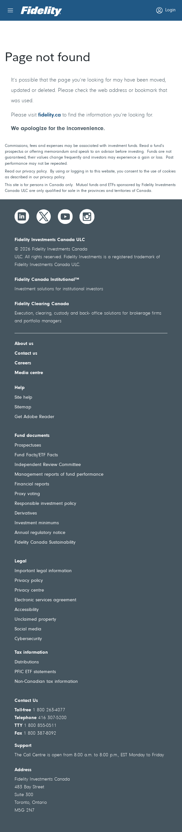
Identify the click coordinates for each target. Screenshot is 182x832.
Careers (23, 363)
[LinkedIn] (22, 216)
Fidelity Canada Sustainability (45, 542)
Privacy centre (29, 590)
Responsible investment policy (45, 503)
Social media (28, 629)
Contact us (26, 353)
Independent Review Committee (48, 464)
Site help (23, 397)
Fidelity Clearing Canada (42, 304)
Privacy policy (29, 580)
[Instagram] (87, 216)
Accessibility (27, 609)
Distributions (27, 662)
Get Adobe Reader (34, 417)
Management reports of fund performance (59, 474)
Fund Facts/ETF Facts (36, 455)
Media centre (29, 373)
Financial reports (32, 484)
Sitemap (23, 407)
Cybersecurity (28, 639)
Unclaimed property (35, 619)
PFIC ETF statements (35, 672)
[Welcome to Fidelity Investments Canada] (41, 11)
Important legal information (43, 571)
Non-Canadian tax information (46, 681)
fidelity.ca (49, 115)
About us (24, 343)
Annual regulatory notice (40, 532)
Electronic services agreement (45, 600)
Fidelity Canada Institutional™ (47, 279)
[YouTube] (65, 216)
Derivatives (26, 513)
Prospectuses (28, 445)
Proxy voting (27, 494)
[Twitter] (43, 216)
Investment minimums (37, 523)
